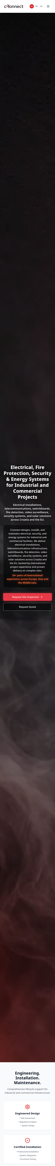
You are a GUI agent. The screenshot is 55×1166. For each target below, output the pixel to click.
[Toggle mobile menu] (48, 6)
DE (41, 6)
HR (36, 6)
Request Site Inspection (27, 597)
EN (32, 6)
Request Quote (27, 606)
